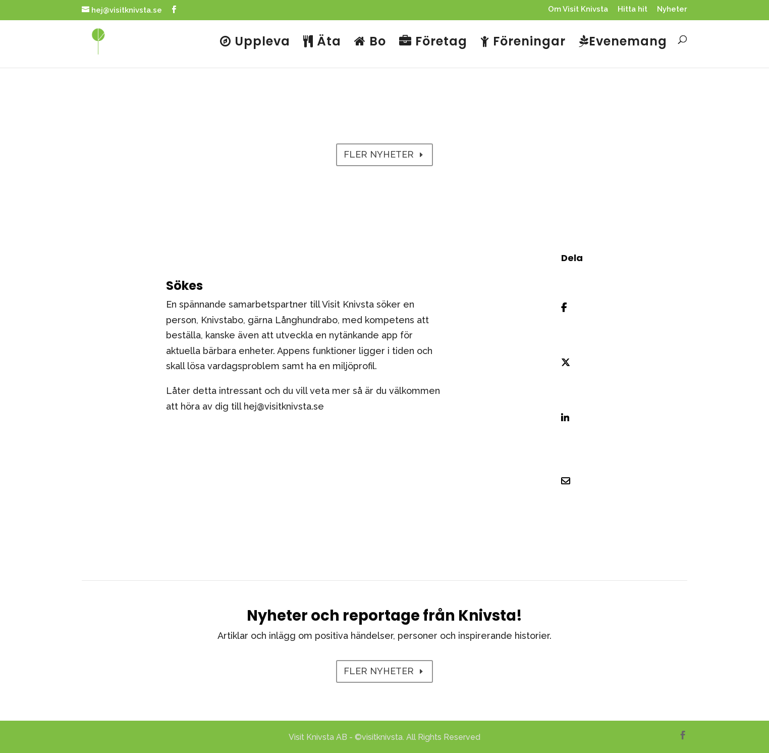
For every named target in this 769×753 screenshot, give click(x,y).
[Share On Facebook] (573, 307)
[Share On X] (573, 362)
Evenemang (623, 42)
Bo (370, 42)
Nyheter (672, 10)
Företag (433, 42)
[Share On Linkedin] (573, 418)
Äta (322, 42)
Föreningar (523, 42)
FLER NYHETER (379, 154)
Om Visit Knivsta (578, 10)
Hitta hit (632, 10)
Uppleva (255, 42)
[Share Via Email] (573, 481)
